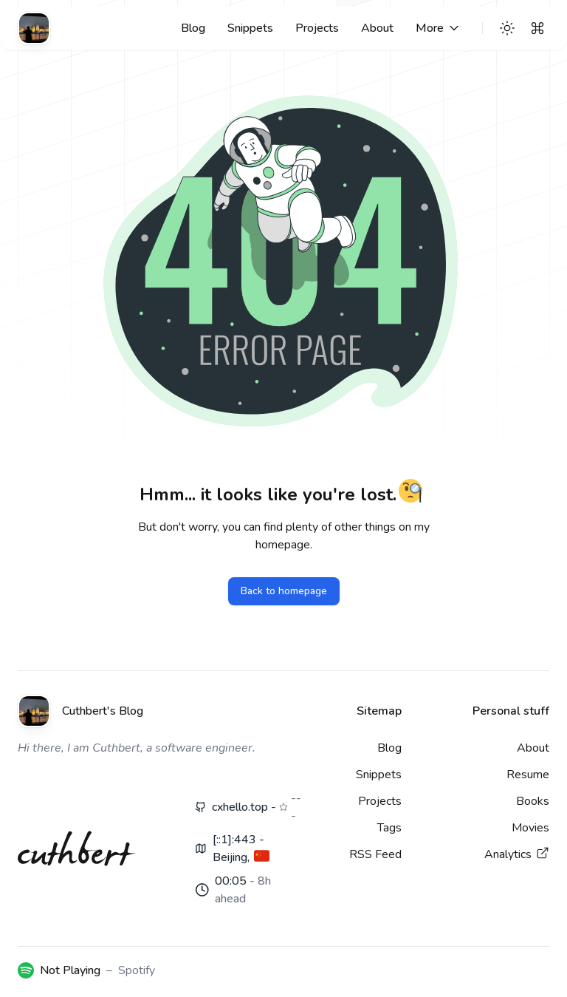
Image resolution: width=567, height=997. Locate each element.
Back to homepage (284, 591)
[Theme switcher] (507, 28)
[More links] (438, 28)
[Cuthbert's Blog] (34, 28)
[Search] (537, 28)
